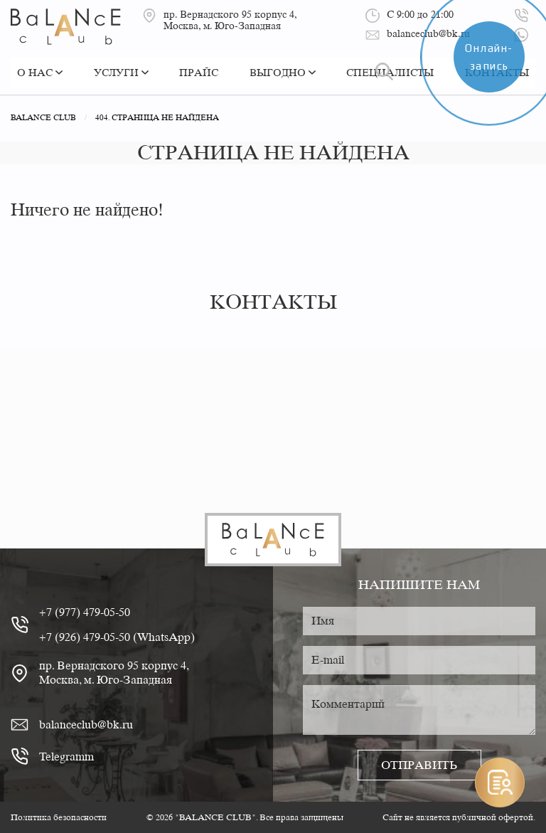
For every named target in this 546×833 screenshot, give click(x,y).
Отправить (419, 765)
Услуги (121, 72)
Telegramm (66, 756)
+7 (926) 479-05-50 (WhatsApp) (117, 637)
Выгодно (283, 72)
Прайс (198, 72)
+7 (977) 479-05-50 (84, 612)
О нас (40, 72)
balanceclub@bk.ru (86, 724)
